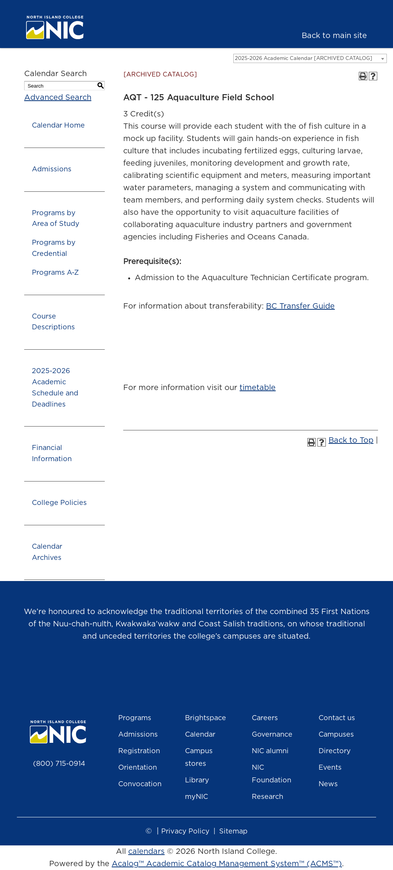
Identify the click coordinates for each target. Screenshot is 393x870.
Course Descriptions (53, 322)
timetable (257, 388)
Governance (272, 734)
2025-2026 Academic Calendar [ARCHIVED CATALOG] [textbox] (303, 58)
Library (197, 780)
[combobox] (310, 58)
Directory (335, 751)
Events (330, 767)
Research (267, 797)
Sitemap (233, 831)
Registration (139, 751)
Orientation (137, 767)
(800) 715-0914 (59, 763)
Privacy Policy (185, 831)
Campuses (336, 734)
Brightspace (205, 718)
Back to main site (334, 36)
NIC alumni (270, 751)
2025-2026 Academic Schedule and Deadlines (55, 388)
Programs (134, 718)
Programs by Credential (54, 248)
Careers (265, 718)
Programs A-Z (55, 272)
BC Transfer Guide (300, 306)
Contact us (337, 718)
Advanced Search (57, 97)
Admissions (51, 169)
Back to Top (351, 440)
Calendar (200, 734)
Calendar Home (58, 125)
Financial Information (52, 454)
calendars (146, 851)
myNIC (196, 797)
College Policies (59, 503)
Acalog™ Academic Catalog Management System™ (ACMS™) (227, 864)
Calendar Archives (47, 552)
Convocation (140, 784)
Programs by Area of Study (55, 219)
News (328, 784)
